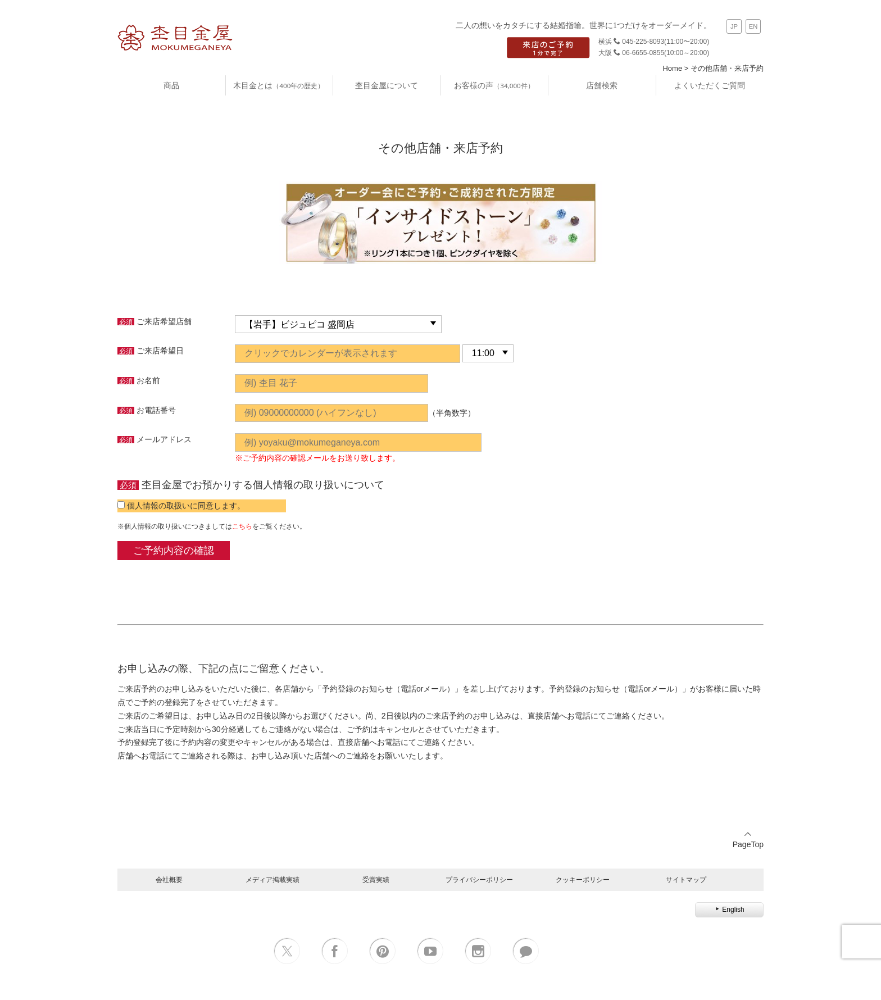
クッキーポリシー (583, 879)
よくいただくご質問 (709, 85)
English (729, 909)
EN (753, 26)
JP (734, 26)
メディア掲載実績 (272, 879)
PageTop (748, 839)
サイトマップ (686, 879)
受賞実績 (375, 879)
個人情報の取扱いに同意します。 (186, 505)
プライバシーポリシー (479, 879)
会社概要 (169, 879)
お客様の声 (494, 85)
